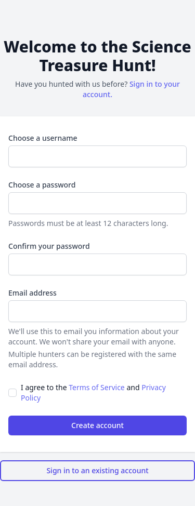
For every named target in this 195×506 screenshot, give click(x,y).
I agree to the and (93, 392)
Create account (97, 425)
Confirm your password (49, 246)
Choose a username (42, 138)
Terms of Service (97, 387)
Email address (32, 293)
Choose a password (41, 185)
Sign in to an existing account (97, 470)
